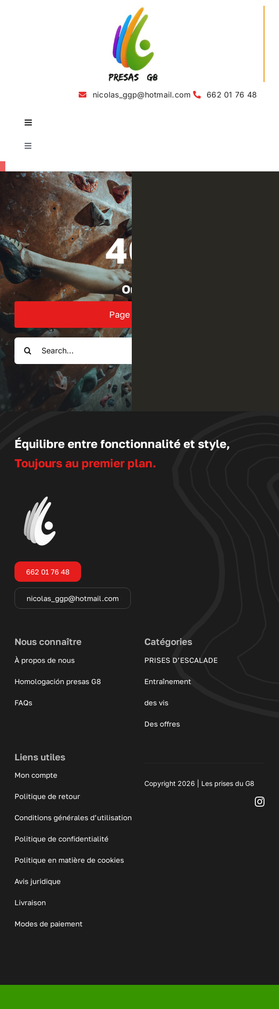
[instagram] (260, 802)
